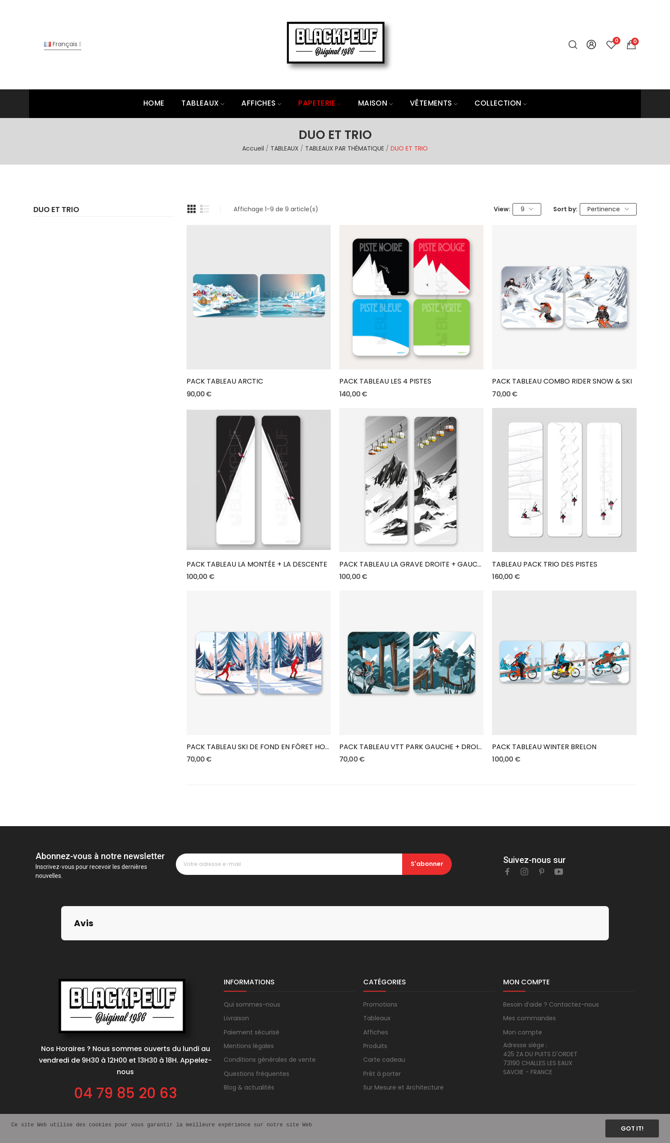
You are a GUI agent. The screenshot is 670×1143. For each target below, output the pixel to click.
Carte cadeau (384, 1017)
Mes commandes (529, 975)
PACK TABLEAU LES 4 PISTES (385, 381)
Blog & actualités (249, 1044)
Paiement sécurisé (251, 989)
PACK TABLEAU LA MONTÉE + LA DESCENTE (257, 564)
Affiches (375, 989)
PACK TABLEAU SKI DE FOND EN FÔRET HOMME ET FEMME (259, 747)
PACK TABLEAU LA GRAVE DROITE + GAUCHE (411, 564)
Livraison (236, 975)
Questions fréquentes (256, 1031)
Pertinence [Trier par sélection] (608, 209)
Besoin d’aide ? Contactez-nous (551, 961)
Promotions (380, 961)
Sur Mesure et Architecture (403, 1044)
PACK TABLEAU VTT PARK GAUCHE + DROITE (411, 747)
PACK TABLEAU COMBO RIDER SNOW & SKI (562, 381)
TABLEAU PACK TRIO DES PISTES (544, 564)
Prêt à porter (382, 1031)
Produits (375, 1003)
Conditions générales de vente (270, 1017)
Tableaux (377, 975)
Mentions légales (249, 1003)
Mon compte (522, 989)
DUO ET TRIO (56, 210)
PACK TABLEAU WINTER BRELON (544, 747)
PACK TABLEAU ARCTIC (225, 381)
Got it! (632, 1128)
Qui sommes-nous (252, 961)
